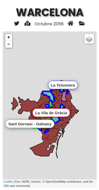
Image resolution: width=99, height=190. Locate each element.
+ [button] (8, 37)
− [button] (8, 44)
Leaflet (8, 181)
